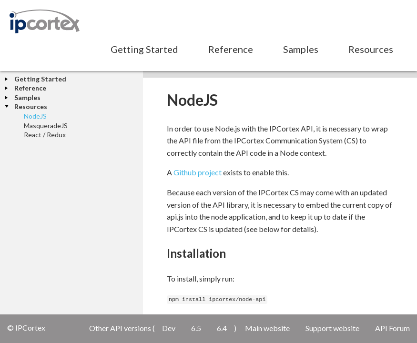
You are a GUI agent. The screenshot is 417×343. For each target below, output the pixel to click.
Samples (300, 49)
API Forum (392, 328)
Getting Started (144, 49)
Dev (168, 328)
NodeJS (35, 116)
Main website (267, 328)
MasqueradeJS (46, 125)
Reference (230, 49)
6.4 (222, 328)
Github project (197, 172)
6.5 (196, 328)
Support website (332, 328)
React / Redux (45, 135)
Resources (370, 49)
